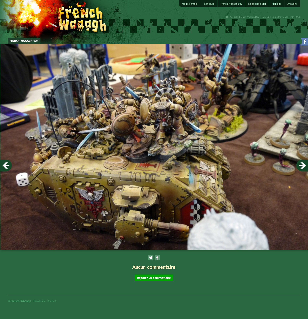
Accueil (233, 17)
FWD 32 (265, 17)
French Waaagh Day (249, 17)
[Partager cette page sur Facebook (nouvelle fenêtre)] (157, 257)
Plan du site (39, 301)
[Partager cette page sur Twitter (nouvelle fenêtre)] (150, 257)
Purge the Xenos (280, 17)
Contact (51, 301)
